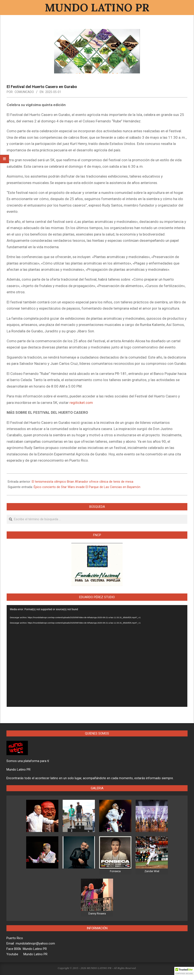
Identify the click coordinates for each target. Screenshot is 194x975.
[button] (184, 971)
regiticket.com (81, 402)
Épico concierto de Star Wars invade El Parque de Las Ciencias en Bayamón (87, 487)
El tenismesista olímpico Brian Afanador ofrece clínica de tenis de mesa (82, 482)
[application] (97, 656)
